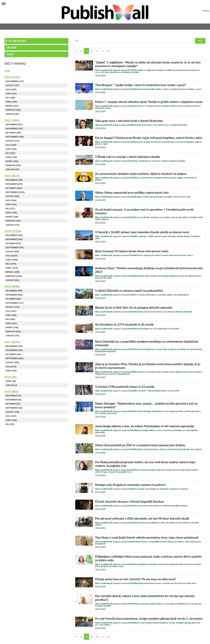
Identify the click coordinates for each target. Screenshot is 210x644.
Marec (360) (11, 161)
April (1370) (11, 268)
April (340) (11, 212)
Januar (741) (12, 335)
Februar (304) (13, 110)
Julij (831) (10, 311)
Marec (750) (11, 327)
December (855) (13, 290)
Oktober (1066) (13, 188)
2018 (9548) (12, 286)
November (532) (14, 239)
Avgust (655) (12, 362)
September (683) (14, 358)
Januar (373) (12, 225)
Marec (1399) (12, 272)
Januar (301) (12, 114)
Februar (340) (13, 221)
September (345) (14, 137)
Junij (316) (11, 149)
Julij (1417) (11, 255)
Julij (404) (10, 200)
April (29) (10, 381)
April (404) (11, 102)
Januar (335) (12, 169)
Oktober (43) (12, 404)
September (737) (14, 303)
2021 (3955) (12, 120)
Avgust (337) (12, 85)
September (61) (13, 408)
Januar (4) (11, 385)
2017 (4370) (12, 342)
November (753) (14, 350)
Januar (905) (12, 280)
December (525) (13, 180)
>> (108, 51)
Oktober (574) (13, 243)
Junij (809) (11, 315)
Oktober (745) (13, 354)
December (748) (13, 346)
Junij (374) (11, 204)
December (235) (13, 235)
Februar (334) (13, 165)
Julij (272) (10, 416)
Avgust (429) (12, 196)
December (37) (13, 395)
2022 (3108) (12, 77)
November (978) (14, 184)
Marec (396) (11, 217)
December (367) (13, 124)
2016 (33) (11, 377)
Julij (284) (10, 145)
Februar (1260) (13, 276)
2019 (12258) (13, 231)
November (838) (14, 295)
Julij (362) (10, 89)
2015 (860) (11, 391)
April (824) (11, 323)
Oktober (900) (13, 299)
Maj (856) (10, 319)
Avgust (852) (12, 251)
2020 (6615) (12, 175)
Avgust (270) (12, 141)
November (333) (14, 128)
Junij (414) (11, 93)
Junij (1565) (11, 260)
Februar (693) (13, 331)
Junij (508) (11, 370)
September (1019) (15, 192)
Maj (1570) (10, 264)
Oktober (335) (13, 132)
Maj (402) (10, 97)
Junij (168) (11, 420)
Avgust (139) (12, 412)
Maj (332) (10, 153)
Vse (7, 71)
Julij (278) (10, 366)
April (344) (11, 157)
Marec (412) (11, 106)
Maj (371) (10, 208)
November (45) (13, 399)
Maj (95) (9, 424)
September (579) (14, 247)
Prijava (206, 11)
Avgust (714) (12, 307)
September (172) (14, 81)
